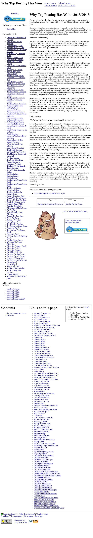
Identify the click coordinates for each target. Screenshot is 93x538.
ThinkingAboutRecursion (43, 488)
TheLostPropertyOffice (42, 470)
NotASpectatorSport (41, 411)
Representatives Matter (15, 118)
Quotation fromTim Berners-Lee (21, 521)
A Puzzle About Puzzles (15, 122)
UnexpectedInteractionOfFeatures (46, 498)
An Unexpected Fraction (15, 112)
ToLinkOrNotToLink (41, 492)
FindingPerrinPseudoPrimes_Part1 (46, 373)
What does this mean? (27, 514)
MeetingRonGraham (41, 399)
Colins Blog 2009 (13, 293)
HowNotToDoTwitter (41, 389)
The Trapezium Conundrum (17, 226)
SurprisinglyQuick (40, 453)
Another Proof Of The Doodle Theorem (15, 141)
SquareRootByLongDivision (44, 451)
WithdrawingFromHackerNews (45, 502)
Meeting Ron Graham (15, 70)
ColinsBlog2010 (39, 345)
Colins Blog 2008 (13, 295)
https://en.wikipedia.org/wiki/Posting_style (49, 193)
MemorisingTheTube (41, 401)
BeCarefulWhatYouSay (42, 329)
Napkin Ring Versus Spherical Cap (14, 73)
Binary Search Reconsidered (12, 263)
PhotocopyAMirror (40, 421)
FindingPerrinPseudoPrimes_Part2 (46, 375)
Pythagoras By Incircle (15, 120)
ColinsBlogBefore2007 (42, 347)
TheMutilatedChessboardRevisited (46, 472)
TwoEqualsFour (39, 496)
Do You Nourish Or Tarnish (17, 260)
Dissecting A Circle (14, 248)
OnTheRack (38, 415)
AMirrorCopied (39, 315)
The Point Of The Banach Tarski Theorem (16, 167)
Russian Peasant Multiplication (13, 177)
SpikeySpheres (39, 449)
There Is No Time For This (16, 200)
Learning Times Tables (15, 204)
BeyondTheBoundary (41, 331)
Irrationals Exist (12, 234)
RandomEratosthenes (41, 431)
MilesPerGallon (39, 403)
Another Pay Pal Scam (74, 204)
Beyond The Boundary (15, 216)
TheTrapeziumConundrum (43, 480)
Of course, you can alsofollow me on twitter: (73, 221)
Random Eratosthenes (15, 240)
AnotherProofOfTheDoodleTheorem (47, 325)
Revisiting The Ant (13, 228)
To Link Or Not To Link (15, 48)
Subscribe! (15, 13)
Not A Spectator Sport (15, 58)
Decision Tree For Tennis (16, 254)
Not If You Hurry (13, 134)
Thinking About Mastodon (16, 92)
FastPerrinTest (39, 369)
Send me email (42, 514)
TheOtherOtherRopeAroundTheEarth (47, 474)
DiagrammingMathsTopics (43, 355)
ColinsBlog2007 (39, 339)
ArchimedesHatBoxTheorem (44, 327)
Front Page (5, 516)
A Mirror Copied (13, 158)
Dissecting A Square (14, 250)
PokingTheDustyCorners (42, 423)
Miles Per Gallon (13, 190)
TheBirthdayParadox (41, 458)
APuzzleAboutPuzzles (42, 317)
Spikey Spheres (12, 108)
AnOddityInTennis (40, 319)
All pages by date (16, 516)
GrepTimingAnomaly (41, 385)
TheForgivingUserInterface (43, 464)
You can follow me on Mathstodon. (75, 211)
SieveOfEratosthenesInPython (44, 443)
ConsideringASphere (41, 349)
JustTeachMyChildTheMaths (44, 393)
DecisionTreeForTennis (42, 351)
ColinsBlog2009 (39, 343)
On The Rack (11, 210)
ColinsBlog (38, 337)
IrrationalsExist (39, 391)
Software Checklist (14, 220)
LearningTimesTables (41, 395)
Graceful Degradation (14, 206)
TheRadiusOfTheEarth (42, 478)
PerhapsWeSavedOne (41, 419)
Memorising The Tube (15, 106)
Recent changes (50, 3)
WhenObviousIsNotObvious (44, 500)
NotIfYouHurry (39, 413)
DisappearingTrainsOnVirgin (44, 357)
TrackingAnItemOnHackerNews (45, 494)
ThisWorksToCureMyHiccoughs (45, 490)
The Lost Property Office (16, 268)
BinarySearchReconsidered (43, 333)
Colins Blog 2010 (13, 291)
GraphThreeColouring (41, 383)
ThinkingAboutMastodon (43, 486)
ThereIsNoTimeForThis (42, 484)
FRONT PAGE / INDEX (66, 6)
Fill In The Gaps (13, 218)
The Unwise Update (14, 188)
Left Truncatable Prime (15, 60)
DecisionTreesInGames (42, 353)
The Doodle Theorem (14, 150)
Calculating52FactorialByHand (45, 335)
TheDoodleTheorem (41, 462)
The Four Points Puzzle (15, 76)
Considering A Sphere (15, 46)
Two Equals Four (13, 266)
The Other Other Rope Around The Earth (15, 161)
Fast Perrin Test (12, 174)
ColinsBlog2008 (39, 341)
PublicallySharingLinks (42, 425)
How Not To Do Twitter (15, 124)
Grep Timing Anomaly (15, 82)
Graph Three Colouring (15, 148)
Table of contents (51, 6)
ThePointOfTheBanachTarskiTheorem (47, 476)
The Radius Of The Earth (16, 84)
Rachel (86, 307)
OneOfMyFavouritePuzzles (43, 417)
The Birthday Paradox (15, 224)
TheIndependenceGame (42, 468)
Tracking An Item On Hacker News (14, 193)
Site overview (28, 516)
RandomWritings (40, 433)
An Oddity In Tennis (14, 252)
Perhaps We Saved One (15, 90)
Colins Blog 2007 (13, 297)
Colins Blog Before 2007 (16, 299)
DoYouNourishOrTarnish (43, 365)
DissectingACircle (40, 359)
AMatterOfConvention (42, 313)
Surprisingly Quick (14, 110)
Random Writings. (13, 289)
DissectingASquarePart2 (42, 363)
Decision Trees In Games (16, 256)
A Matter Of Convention (15, 258)
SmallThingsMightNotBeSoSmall (46, 445)
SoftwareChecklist (40, 447)
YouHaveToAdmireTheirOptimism (46, 506)
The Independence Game (16, 98)
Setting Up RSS (12, 274)
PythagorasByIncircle (41, 427)
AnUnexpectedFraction (42, 321)
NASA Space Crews (14, 222)
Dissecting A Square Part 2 (16, 246)
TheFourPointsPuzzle (41, 466)
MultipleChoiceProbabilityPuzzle (45, 405)
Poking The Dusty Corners (16, 198)
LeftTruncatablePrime (41, 397)
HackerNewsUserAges (42, 387)
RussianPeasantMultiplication (44, 439)
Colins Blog (11, 29)
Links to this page (64, 3)
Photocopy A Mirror (14, 164)
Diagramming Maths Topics (17, 208)
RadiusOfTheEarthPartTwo (43, 429)
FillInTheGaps (39, 371)
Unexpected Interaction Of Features (50, 204)
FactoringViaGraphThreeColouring (46, 367)
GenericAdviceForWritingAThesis (46, 379)
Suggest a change (9, 514)
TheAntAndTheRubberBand (44, 455)
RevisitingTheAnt (40, 437)
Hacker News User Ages (15, 196)
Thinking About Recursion (16, 104)
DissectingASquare (40, 361)
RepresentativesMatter (42, 435)
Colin (79, 307)
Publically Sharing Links (16, 202)
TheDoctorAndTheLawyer (43, 460)
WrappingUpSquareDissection (44, 504)
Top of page (39, 516)
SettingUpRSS (39, 441)
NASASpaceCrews (40, 407)
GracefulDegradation (41, 381)
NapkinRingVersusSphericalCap (45, 409)
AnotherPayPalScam (41, 323)
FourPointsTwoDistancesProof (44, 377)
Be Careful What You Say (16, 152)
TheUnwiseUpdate (40, 482)
